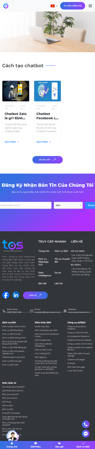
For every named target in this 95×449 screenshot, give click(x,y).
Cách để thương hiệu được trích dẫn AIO (14, 418)
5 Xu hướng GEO (42, 353)
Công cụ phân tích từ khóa (79, 344)
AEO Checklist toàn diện (46, 330)
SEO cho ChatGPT (10, 394)
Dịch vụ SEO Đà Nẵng (12, 330)
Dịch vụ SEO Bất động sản (14, 347)
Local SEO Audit (75, 371)
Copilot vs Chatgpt (76, 359)
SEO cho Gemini (10, 398)
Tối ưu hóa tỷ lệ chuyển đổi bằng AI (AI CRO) (14, 342)
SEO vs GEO (7, 409)
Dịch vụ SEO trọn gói (12, 361)
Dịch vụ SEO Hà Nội (11, 334)
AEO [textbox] (58, 205)
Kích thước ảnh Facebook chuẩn (47, 335)
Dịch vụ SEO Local (43, 350)
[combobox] (68, 205)
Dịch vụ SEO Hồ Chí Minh (14, 326)
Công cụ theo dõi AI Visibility (76, 327)
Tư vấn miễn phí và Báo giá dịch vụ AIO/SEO (46, 368)
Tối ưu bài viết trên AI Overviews (12, 430)
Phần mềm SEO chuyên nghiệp (78, 354)
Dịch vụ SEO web (10, 365)
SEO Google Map (43, 340)
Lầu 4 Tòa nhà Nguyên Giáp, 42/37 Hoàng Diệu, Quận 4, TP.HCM (82, 258)
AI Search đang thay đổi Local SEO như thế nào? (46, 362)
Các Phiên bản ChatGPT (13, 387)
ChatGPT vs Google (11, 413)
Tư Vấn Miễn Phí (73, 5)
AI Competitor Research (78, 336)
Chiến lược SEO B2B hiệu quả (47, 374)
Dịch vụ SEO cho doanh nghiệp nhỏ (13, 352)
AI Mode (71, 363)
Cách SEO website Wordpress (43, 345)
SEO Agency (40, 357)
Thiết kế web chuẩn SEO (13, 357)
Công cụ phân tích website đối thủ (80, 348)
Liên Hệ (35, 295)
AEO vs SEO (7, 405)
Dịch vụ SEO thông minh (14, 338)
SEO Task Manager (76, 367)
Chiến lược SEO (42, 326)
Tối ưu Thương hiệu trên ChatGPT (13, 424)
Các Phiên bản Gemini (12, 391)
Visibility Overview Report (79, 340)
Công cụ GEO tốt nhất (77, 332)
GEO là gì (6, 402)
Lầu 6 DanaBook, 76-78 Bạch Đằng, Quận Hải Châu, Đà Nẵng (81, 272)
